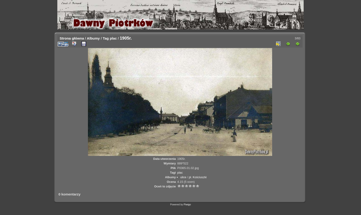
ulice (183, 177)
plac (113, 38)
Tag (106, 38)
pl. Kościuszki (198, 177)
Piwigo (187, 204)
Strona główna (72, 38)
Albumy (93, 38)
